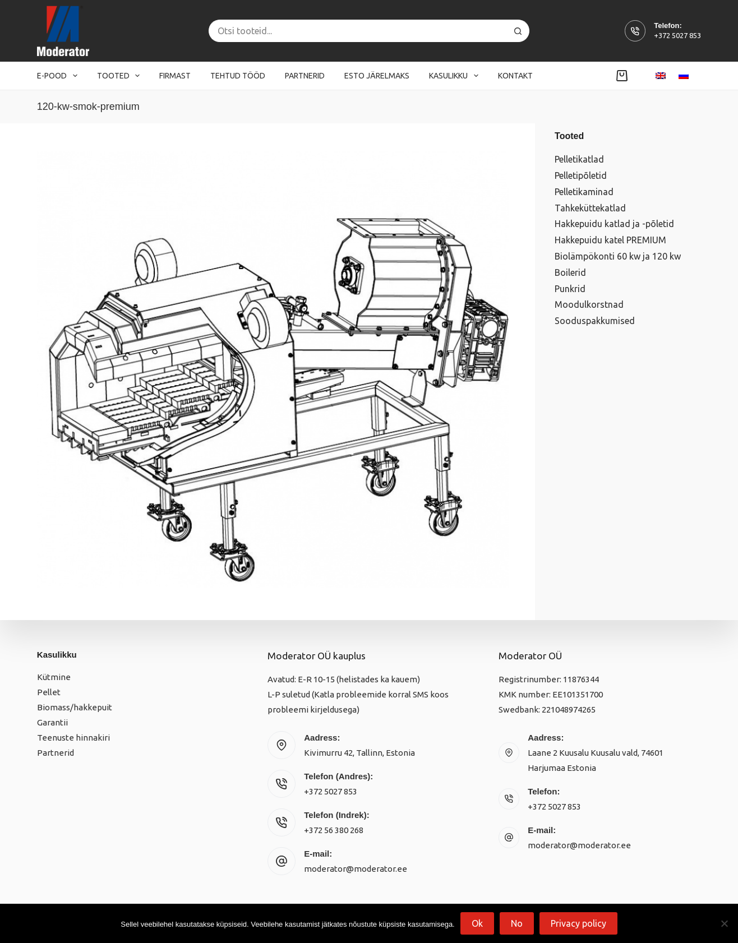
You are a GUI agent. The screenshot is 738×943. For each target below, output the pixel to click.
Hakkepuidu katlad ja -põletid (614, 224)
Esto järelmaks (376, 75)
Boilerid (570, 272)
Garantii (52, 722)
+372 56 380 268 (333, 830)
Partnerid (305, 75)
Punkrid (570, 289)
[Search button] (518, 31)
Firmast (175, 75)
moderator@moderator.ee (355, 868)
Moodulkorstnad (589, 304)
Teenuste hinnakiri (73, 737)
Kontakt (515, 75)
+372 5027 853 (677, 35)
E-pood (59, 75)
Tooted (121, 75)
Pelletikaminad (584, 192)
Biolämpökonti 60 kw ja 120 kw (618, 256)
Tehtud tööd (237, 75)
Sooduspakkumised (595, 321)
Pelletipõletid (581, 175)
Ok (477, 923)
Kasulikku (456, 75)
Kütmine (54, 677)
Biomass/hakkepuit (74, 707)
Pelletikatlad (579, 159)
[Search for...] (358, 31)
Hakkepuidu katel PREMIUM (610, 240)
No (517, 923)
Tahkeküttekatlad (590, 208)
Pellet (49, 692)
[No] (724, 923)
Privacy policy (578, 923)
